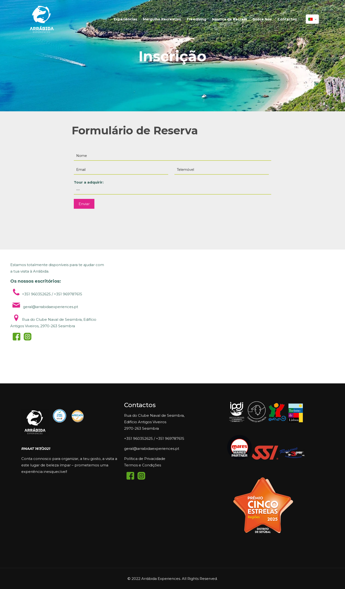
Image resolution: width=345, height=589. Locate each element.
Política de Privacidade (144, 458)
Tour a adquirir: (172, 187)
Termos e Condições (142, 465)
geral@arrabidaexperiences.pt (151, 448)
